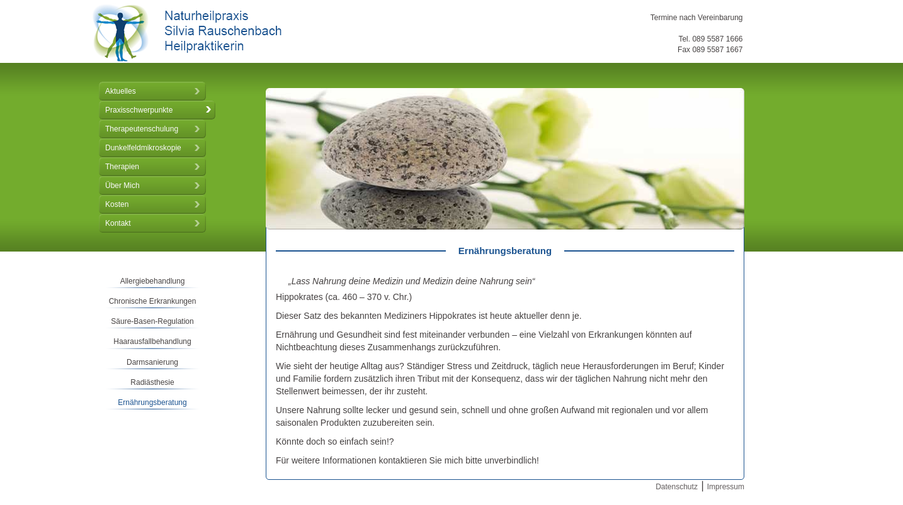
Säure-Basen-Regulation (152, 321)
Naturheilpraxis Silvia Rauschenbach (187, 33)
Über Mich (122, 185)
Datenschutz (677, 486)
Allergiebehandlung (152, 281)
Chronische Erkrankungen (152, 301)
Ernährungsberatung (152, 402)
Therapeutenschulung (141, 129)
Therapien (122, 166)
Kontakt (118, 223)
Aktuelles (120, 91)
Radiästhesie (152, 382)
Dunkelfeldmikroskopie (143, 147)
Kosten (116, 204)
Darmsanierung (152, 362)
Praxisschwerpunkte (139, 110)
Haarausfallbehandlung (152, 341)
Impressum (725, 486)
